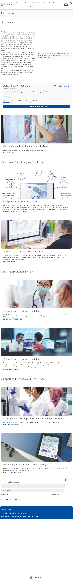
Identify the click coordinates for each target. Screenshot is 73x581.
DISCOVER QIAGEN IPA (12, 369)
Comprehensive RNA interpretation (21, 359)
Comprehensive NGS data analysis (21, 201)
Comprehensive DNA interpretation (21, 311)
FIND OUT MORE (9, 262)
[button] (53, 86)
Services (49, 3)
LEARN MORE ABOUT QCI (13, 319)
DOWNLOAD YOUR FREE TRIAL (15, 212)
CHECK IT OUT (8, 152)
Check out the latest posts (12, 472)
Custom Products (28, 4)
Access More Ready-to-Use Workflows (23, 251)
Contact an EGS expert (11, 424)
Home (3, 13)
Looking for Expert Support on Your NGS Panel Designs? (33, 418)
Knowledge (41, 3)
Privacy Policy (5, 516)
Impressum (35, 516)
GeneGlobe (9, 5)
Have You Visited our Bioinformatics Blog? (25, 464)
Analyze (34, 3)
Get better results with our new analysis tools (27, 146)
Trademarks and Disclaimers (21, 516)
